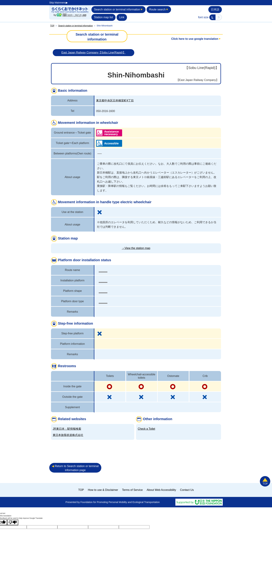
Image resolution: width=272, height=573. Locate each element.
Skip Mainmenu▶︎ (58, 2)
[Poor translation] (12, 522)
